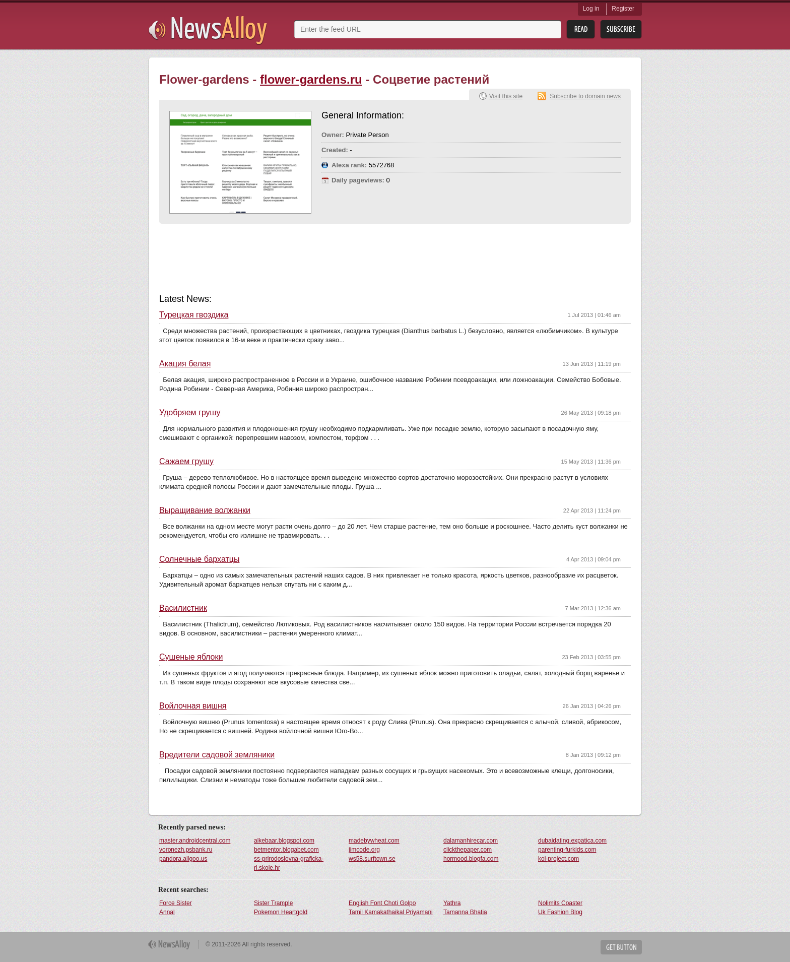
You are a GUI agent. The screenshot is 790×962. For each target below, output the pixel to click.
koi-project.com (558, 858)
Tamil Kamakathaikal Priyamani (391, 912)
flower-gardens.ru (311, 79)
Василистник (183, 608)
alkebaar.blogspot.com (284, 840)
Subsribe (621, 29)
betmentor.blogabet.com (286, 849)
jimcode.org (364, 849)
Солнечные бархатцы (199, 559)
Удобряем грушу (189, 413)
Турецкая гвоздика (193, 315)
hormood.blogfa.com (470, 858)
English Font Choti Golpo (382, 903)
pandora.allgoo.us (183, 858)
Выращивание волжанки (204, 510)
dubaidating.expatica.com (572, 840)
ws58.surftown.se (372, 858)
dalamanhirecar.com (470, 840)
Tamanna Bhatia (465, 912)
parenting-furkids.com (567, 849)
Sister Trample (273, 903)
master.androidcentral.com (194, 840)
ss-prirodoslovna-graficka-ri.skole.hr (288, 863)
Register (623, 8)
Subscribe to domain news (585, 96)
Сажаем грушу (186, 462)
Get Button (621, 947)
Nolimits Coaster (560, 903)
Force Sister (175, 903)
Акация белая (185, 364)
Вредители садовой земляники (217, 755)
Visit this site (505, 96)
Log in (591, 8)
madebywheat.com (374, 840)
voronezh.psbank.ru (185, 849)
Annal (167, 912)
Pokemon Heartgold (280, 912)
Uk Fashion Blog (560, 912)
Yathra (451, 903)
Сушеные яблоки (191, 657)
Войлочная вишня (193, 706)
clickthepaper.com (467, 849)
